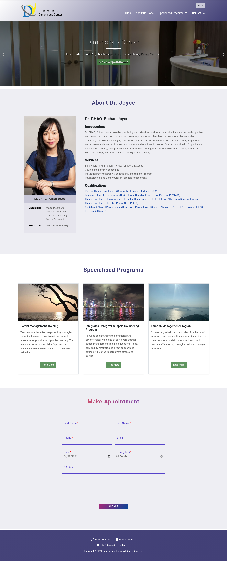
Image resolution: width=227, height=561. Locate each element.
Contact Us (198, 13)
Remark (68, 466)
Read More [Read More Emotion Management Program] (178, 364)
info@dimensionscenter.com (115, 545)
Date (67, 452)
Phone (68, 437)
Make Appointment (113, 62)
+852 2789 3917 (127, 539)
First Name (71, 423)
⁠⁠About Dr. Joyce (145, 13)
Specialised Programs (171, 13)
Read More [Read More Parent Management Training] (48, 364)
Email (120, 437)
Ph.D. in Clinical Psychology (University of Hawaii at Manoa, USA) (121, 191)
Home (127, 12)
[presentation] (113, 488)
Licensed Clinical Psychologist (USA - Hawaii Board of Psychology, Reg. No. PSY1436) (132, 195)
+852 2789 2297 (103, 539)
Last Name (123, 423)
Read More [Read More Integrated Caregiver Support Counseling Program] (113, 364)
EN (200, 5)
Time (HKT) (123, 452)
